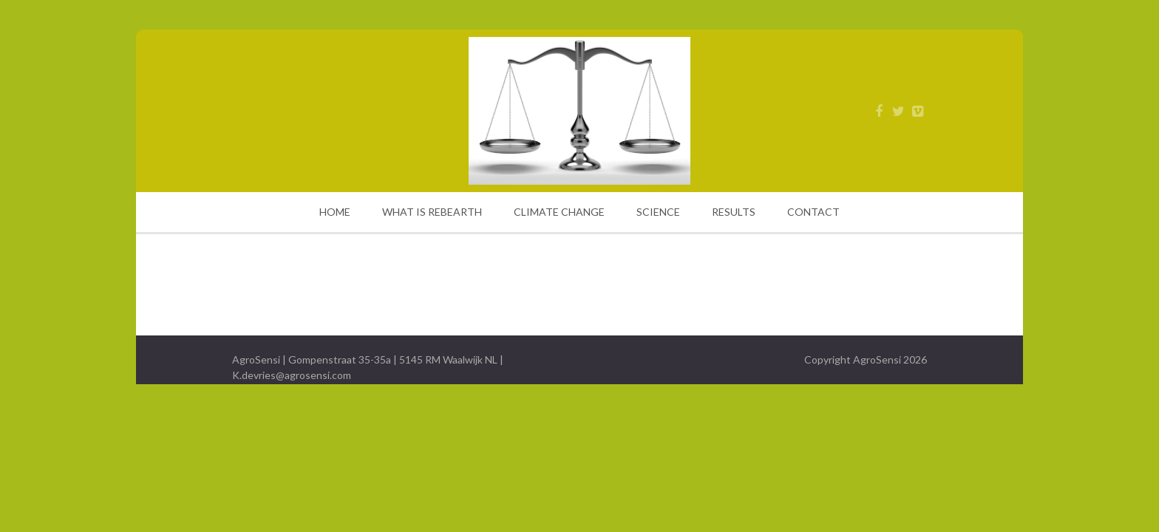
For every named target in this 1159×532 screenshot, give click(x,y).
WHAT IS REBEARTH (432, 211)
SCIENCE (658, 211)
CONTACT (813, 211)
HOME (334, 211)
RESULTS (733, 211)
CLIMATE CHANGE (559, 211)
